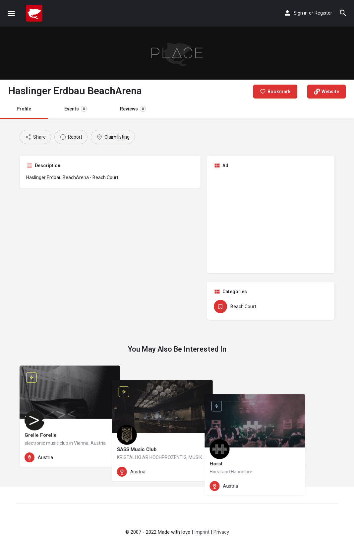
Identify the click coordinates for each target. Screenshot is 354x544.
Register (323, 13)
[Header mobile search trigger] (343, 13)
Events (75, 109)
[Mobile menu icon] (11, 13)
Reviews (133, 109)
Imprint (201, 532)
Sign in (301, 13)
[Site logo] (35, 13)
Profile (24, 108)
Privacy (221, 532)
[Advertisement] (271, 220)
